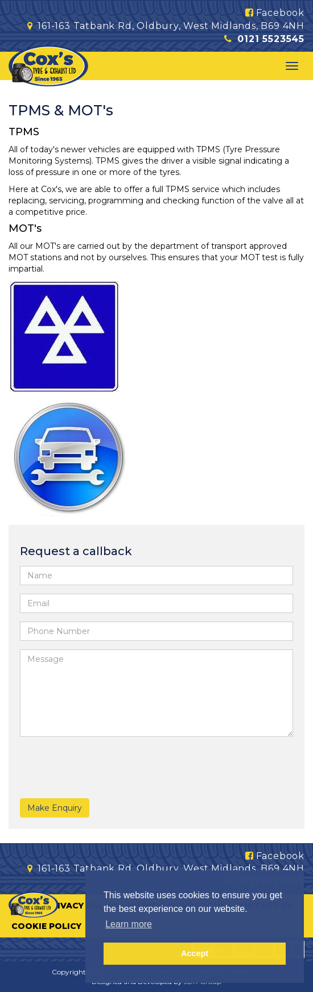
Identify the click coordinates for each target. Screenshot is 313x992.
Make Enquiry (54, 808)
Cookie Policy (46, 926)
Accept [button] (194, 953)
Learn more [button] (128, 924)
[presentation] (86, 762)
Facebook (274, 12)
